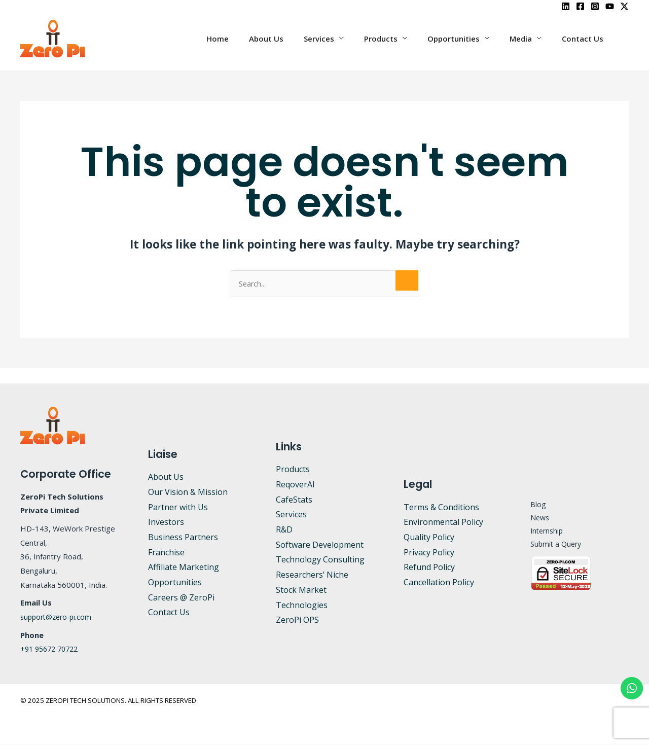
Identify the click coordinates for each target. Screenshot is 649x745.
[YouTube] (609, 6)
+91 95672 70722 (52, 649)
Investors (166, 522)
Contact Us (585, 38)
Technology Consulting (320, 559)
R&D (284, 530)
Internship (541, 531)
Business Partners (183, 537)
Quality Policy (429, 537)
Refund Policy (429, 567)
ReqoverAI (295, 484)
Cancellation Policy (439, 582)
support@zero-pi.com (58, 617)
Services (342, 38)
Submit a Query (551, 546)
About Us (294, 38)
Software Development (320, 545)
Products (398, 38)
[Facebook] (580, 6)
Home (250, 38)
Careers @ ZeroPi (181, 598)
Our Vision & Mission (188, 492)
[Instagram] (595, 6)
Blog (531, 503)
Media (528, 38)
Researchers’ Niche (312, 575)
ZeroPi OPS (297, 620)
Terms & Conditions (441, 507)
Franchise (166, 552)
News (534, 517)
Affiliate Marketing (183, 567)
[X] (624, 6)
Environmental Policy (443, 522)
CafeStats (294, 500)
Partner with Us (178, 507)
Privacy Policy (429, 552)
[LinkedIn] (565, 6)
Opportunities (466, 38)
